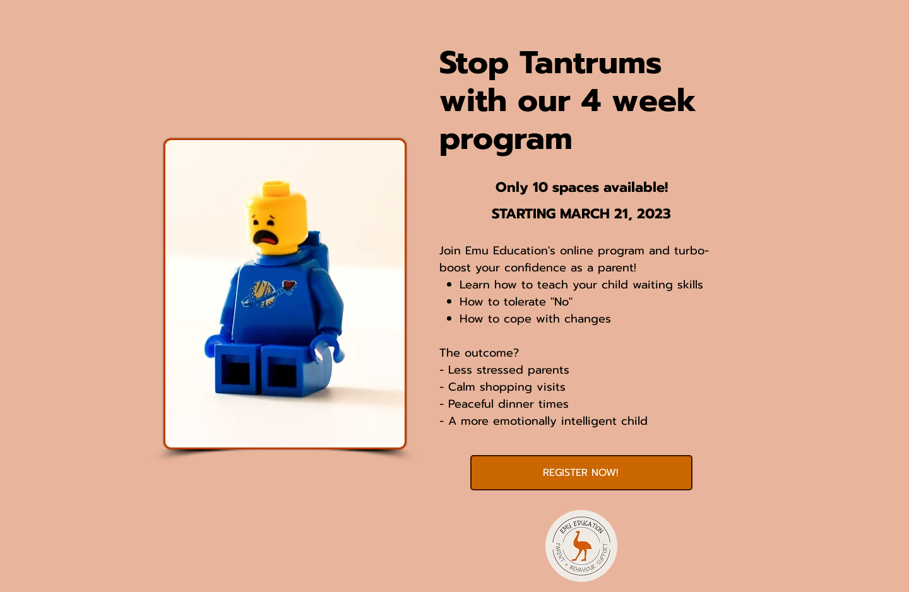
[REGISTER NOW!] (581, 472)
